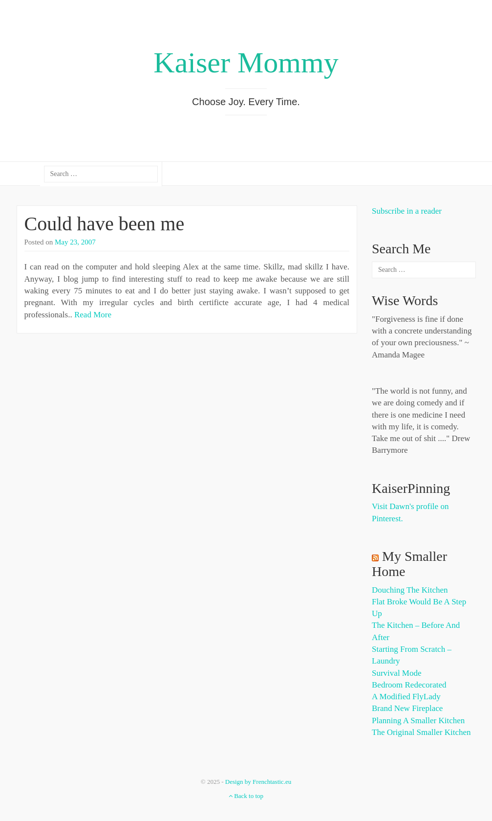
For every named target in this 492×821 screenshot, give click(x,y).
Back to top (246, 795)
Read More (92, 314)
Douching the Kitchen (410, 590)
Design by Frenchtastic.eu (258, 781)
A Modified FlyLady (406, 696)
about (33, 173)
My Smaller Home (409, 564)
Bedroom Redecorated (409, 684)
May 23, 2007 (75, 242)
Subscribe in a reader (407, 211)
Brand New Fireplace (407, 708)
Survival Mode (397, 673)
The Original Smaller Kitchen (421, 732)
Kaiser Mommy (245, 62)
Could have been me (104, 224)
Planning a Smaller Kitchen (418, 720)
